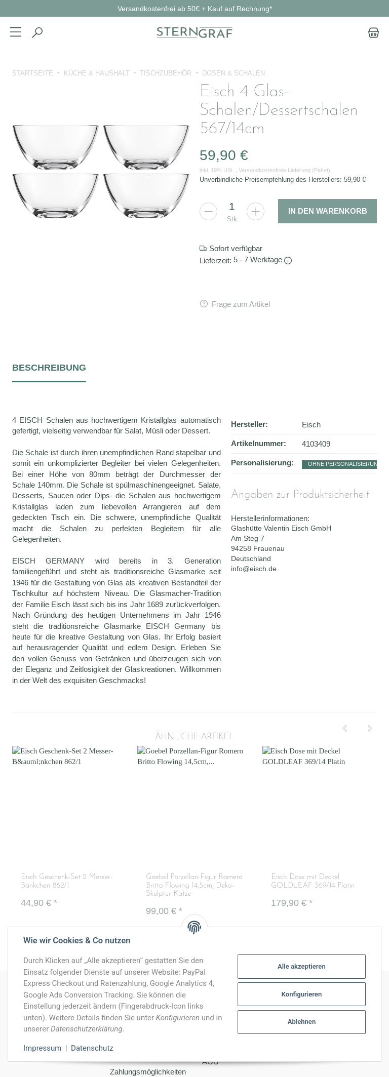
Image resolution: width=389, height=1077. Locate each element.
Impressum (42, 1048)
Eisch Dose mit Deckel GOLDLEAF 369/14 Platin (313, 881)
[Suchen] (37, 32)
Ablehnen (302, 1021)
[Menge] (232, 206)
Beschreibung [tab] (49, 367)
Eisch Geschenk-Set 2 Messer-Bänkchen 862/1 (66, 881)
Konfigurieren (302, 994)
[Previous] (344, 728)
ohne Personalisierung (345, 463)
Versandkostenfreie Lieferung (274, 170)
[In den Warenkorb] (327, 211)
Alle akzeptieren (302, 966)
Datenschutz (92, 1048)
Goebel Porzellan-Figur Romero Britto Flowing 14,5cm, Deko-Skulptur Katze (194, 885)
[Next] (370, 728)
